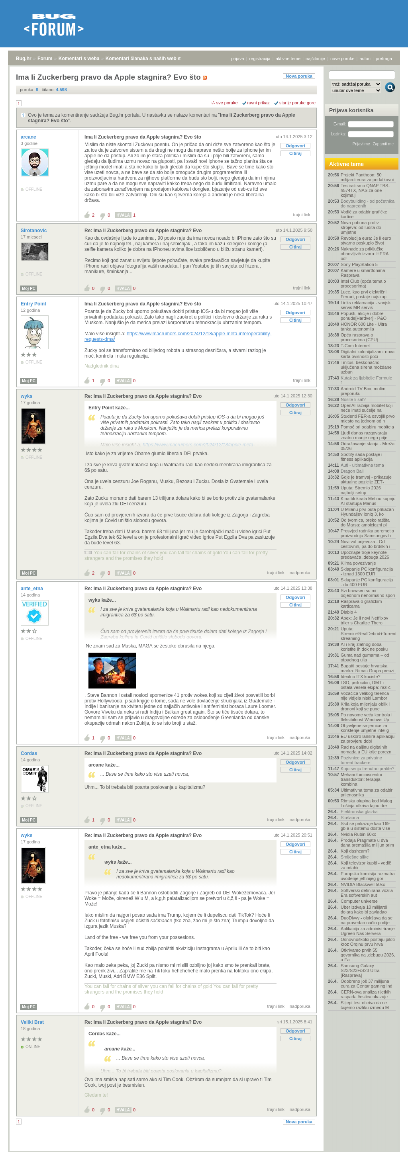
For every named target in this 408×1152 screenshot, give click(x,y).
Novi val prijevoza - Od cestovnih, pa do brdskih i (365, 544)
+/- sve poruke (224, 102)
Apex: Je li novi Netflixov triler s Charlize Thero (364, 620)
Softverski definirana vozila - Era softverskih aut (368, 893)
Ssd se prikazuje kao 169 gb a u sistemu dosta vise (365, 826)
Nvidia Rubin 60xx (358, 834)
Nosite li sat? (353, 399)
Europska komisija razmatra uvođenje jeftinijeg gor (368, 876)
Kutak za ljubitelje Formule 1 (366, 380)
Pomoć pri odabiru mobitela (367, 426)
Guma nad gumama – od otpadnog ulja (365, 657)
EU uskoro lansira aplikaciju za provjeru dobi (367, 738)
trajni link (301, 214)
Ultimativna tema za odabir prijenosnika (366, 792)
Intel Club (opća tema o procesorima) (363, 283)
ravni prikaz (258, 102)
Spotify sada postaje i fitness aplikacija (361, 457)
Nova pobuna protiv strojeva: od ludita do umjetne (361, 227)
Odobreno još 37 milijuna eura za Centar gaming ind (366, 983)
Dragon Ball (352, 471)
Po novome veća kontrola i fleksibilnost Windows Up (366, 717)
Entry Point (34, 304)
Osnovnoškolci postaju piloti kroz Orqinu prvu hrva (368, 942)
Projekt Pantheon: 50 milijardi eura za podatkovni (367, 177)
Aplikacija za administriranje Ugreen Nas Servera (368, 931)
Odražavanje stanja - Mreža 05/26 (367, 446)
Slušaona (350, 817)
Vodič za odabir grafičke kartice (364, 214)
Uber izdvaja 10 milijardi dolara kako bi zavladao (364, 909)
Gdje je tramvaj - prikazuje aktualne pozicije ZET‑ (366, 479)
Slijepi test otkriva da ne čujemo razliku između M (365, 1005)
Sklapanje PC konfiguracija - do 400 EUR (367, 582)
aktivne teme (288, 58)
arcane (29, 137)
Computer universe (359, 901)
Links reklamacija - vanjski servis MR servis (366, 305)
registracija (260, 58)
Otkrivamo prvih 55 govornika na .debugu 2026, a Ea (368, 955)
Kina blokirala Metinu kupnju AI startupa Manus (368, 501)
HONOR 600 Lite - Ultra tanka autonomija (364, 326)
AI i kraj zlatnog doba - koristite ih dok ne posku (364, 646)
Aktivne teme (346, 164)
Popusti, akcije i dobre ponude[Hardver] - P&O (363, 316)
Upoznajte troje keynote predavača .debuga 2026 (365, 554)
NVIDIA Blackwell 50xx (363, 884)
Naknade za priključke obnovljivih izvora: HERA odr (364, 253)
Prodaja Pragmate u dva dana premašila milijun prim (367, 842)
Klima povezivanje (358, 563)
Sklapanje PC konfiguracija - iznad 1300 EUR (367, 571)
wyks (27, 396)
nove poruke (342, 58)
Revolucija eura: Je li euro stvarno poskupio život (366, 240)
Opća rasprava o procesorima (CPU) (359, 337)
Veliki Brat (33, 1022)
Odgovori (295, 145)
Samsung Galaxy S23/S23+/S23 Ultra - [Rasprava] (361, 970)
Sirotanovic (34, 230)
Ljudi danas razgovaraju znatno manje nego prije (364, 435)
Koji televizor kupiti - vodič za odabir (366, 865)
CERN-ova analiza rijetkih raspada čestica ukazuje (365, 994)
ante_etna (32, 588)
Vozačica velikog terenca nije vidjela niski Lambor (365, 695)
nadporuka (300, 572)
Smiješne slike (355, 857)
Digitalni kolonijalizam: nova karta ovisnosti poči (367, 354)
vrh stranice (386, 1140)
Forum (44, 58)
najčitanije (315, 58)
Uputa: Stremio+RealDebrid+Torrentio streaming (368, 633)
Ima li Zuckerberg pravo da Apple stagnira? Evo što (142, 137)
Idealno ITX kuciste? (361, 676)
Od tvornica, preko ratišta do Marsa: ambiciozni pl (365, 522)
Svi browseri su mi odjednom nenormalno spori (368, 593)
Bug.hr (23, 58)
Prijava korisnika (351, 110)
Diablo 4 (349, 612)
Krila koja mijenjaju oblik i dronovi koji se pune (365, 706)
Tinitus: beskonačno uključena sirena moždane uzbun (366, 367)
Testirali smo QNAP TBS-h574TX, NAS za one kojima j (365, 190)
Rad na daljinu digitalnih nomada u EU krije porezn (366, 749)
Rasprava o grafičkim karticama (361, 603)
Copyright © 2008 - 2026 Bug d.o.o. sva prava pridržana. (204, 1149)
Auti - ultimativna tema (362, 465)
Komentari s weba (79, 58)
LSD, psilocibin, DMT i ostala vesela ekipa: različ (365, 685)
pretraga (384, 58)
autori (365, 58)
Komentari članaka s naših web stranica (151, 58)
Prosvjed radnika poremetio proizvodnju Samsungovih (367, 533)
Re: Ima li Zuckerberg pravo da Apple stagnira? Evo (143, 230)
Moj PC (28, 288)
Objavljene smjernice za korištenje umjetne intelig (365, 728)
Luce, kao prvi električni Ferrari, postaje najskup (363, 294)
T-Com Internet (355, 345)
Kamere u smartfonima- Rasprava (363, 273)
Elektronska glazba (359, 811)
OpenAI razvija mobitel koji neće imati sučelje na (366, 408)
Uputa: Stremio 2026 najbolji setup (361, 490)
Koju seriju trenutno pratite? (367, 768)
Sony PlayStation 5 (359, 264)
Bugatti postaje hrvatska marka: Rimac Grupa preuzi (367, 668)
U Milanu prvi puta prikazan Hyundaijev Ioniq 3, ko (367, 511)
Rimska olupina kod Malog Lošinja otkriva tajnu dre (366, 803)
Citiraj (295, 153)
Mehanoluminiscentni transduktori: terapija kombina (361, 779)
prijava (237, 58)
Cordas (30, 753)
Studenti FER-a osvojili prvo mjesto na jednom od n (368, 418)
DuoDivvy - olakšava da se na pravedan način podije (366, 920)
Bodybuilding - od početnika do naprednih (367, 203)
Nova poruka (299, 76)
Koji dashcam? (355, 851)
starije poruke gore (297, 102)
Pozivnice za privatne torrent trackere (361, 760)
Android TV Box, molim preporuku (363, 391)
